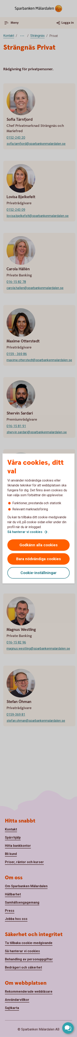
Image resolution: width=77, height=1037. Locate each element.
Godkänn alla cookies (38, 545)
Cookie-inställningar (38, 572)
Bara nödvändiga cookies (38, 558)
